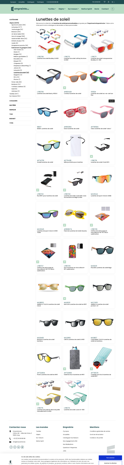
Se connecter (96, 2)
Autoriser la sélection (110, 452)
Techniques (40, 2)
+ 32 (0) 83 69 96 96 (52, 2)
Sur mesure (72, 9)
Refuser (110, 457)
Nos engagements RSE (70, 441)
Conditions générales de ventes (100, 431)
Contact (105, 9)
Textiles (51, 9)
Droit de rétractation (96, 434)
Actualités (22, 2)
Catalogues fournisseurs (70, 438)
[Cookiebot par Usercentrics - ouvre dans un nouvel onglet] (10, 462)
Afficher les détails (26, 461)
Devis (97, 9)
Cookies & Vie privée (96, 438)
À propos (13, 2)
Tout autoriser (110, 446)
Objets (61, 9)
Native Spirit (86, 9)
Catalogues (30, 2)
